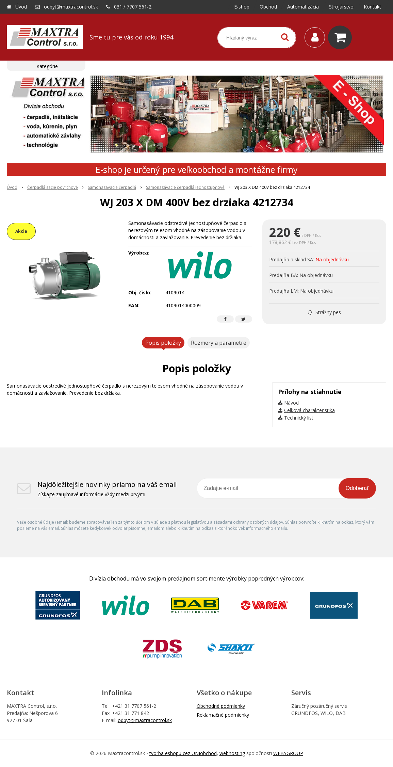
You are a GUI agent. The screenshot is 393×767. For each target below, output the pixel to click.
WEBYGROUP (288, 753)
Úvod (21, 6)
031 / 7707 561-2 (132, 6)
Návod (291, 402)
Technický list (298, 417)
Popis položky (163, 342)
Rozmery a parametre (218, 342)
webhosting (232, 753)
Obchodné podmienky (221, 706)
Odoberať (357, 488)
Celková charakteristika (309, 410)
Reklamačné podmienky (223, 715)
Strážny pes (324, 312)
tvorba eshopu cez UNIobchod (183, 753)
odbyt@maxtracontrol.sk (71, 6)
